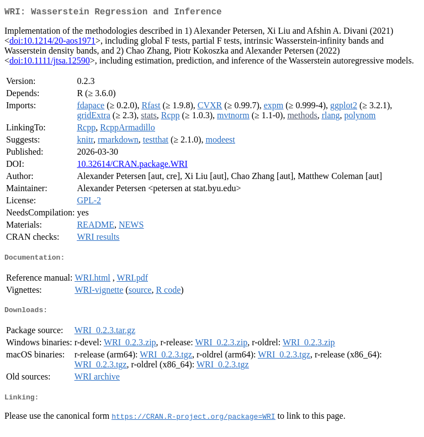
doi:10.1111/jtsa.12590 (49, 62)
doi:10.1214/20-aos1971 (52, 43)
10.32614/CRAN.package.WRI (132, 166)
